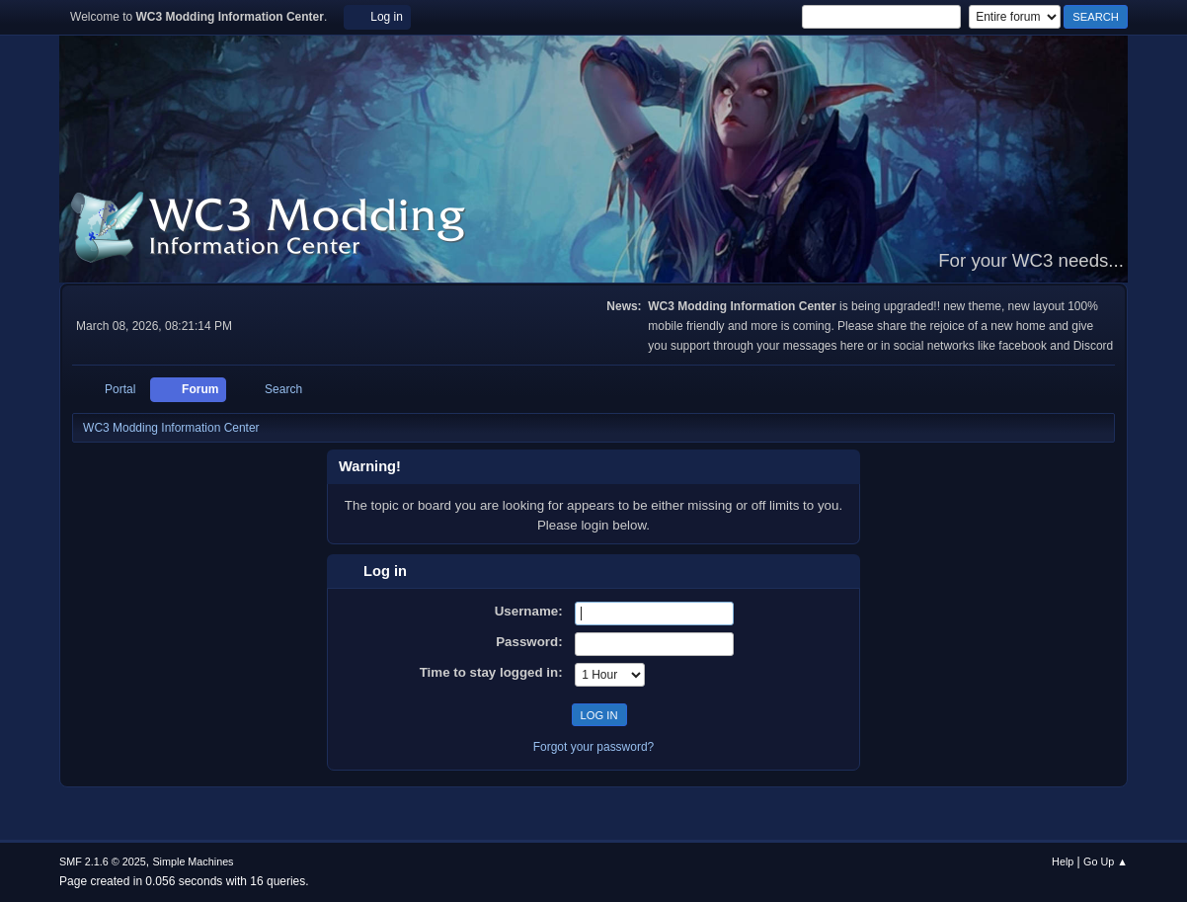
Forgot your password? (594, 747)
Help (1062, 861)
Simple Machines (192, 861)
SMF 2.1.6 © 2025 (102, 861)
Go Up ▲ (1105, 861)
